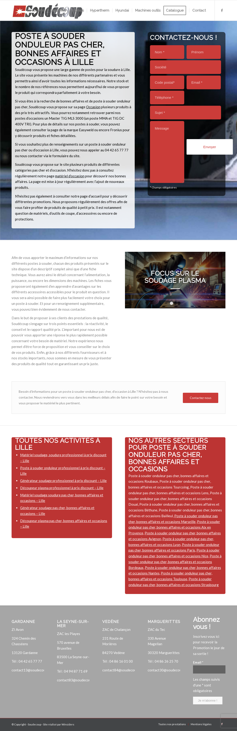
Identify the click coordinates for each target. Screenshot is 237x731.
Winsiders (68, 724)
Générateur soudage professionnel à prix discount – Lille (63, 481)
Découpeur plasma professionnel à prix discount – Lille (61, 488)
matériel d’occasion (69, 176)
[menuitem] (35, 10)
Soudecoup (34, 724)
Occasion (93, 107)
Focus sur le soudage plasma (175, 277)
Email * (198, 662)
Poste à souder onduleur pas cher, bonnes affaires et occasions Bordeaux (174, 562)
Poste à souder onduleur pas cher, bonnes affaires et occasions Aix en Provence (174, 527)
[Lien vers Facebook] (221, 10)
